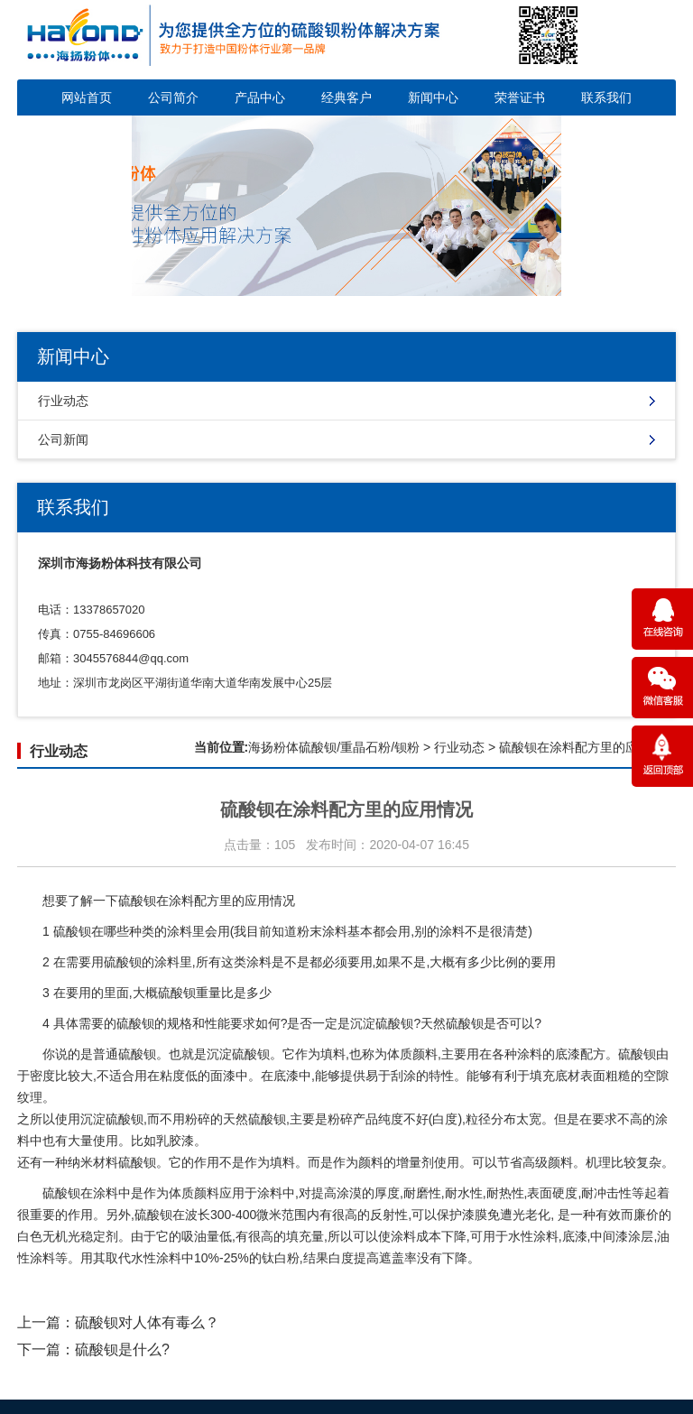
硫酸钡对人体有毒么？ (147, 1322)
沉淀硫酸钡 (381, 1023)
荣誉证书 (519, 97)
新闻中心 (433, 97)
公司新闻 (63, 439)
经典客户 (346, 97)
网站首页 (86, 97)
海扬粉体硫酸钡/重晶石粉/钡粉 (334, 747)
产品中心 (260, 97)
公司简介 (173, 97)
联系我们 (606, 97)
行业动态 (63, 400)
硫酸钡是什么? (122, 1349)
